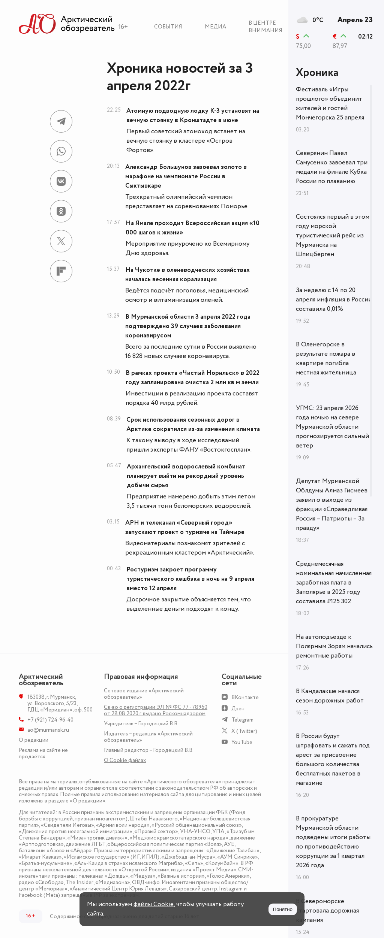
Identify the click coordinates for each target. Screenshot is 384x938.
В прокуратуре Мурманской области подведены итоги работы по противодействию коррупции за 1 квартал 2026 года (333, 842)
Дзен (237, 708)
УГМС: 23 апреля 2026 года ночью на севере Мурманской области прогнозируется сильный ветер (332, 427)
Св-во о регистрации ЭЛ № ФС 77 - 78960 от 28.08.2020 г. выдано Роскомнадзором (155, 710)
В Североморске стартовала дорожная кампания (327, 911)
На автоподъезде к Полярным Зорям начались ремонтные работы (334, 646)
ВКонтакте (245, 697)
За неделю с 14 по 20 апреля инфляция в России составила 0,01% (334, 299)
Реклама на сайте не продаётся (43, 753)
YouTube (241, 742)
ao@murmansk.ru (48, 730)
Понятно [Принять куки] (282, 909)
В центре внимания (265, 26)
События (168, 27)
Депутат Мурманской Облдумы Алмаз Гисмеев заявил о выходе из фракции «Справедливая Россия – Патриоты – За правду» (332, 504)
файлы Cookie (154, 904)
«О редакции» (87, 801)
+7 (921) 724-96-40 (50, 720)
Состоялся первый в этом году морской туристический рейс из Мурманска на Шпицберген (332, 235)
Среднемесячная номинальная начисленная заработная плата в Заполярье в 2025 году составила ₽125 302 (334, 582)
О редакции (33, 740)
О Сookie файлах (125, 760)
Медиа (215, 27)
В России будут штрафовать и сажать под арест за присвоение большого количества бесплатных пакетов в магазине (333, 759)
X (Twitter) (244, 731)
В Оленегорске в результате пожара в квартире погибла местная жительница (326, 358)
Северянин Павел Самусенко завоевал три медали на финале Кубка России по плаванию (332, 167)
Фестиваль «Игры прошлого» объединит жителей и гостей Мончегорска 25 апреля (330, 103)
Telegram (242, 720)
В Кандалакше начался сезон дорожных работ (330, 696)
